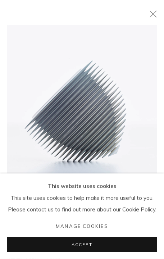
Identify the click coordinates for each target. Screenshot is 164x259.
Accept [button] (82, 244)
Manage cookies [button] (82, 226)
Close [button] (151, 16)
